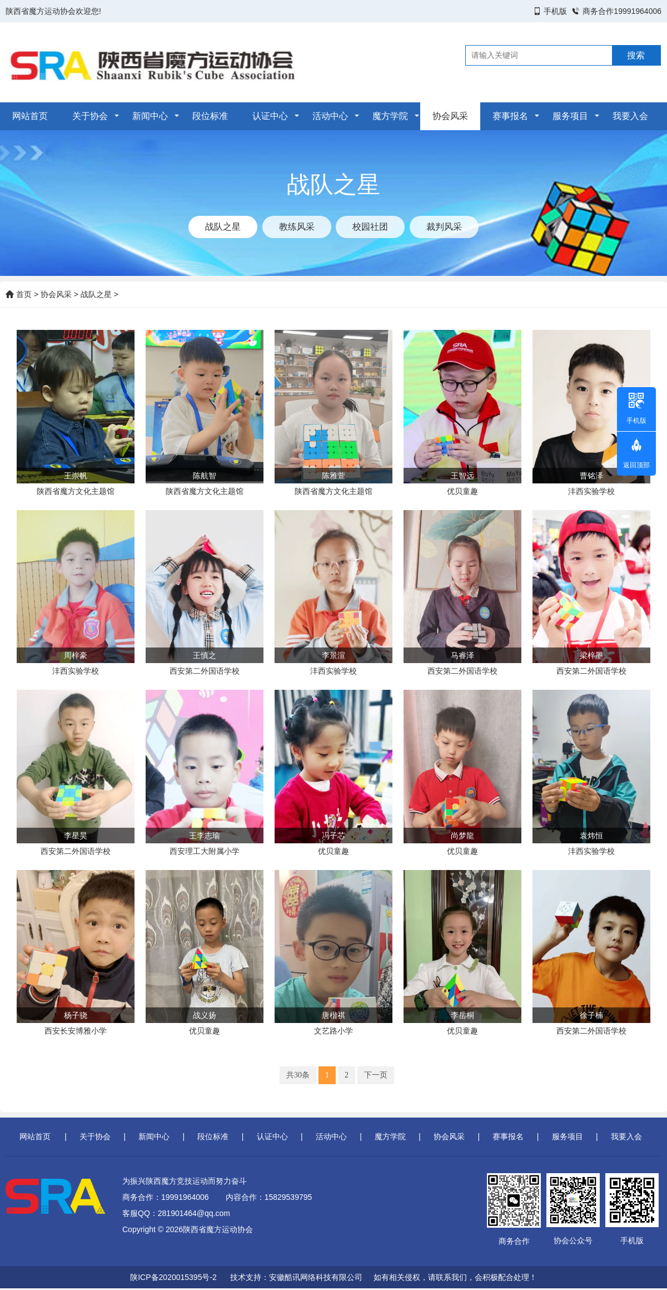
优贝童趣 (462, 491)
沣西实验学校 (591, 491)
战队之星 (96, 294)
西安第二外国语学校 (205, 670)
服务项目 (570, 116)
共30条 (298, 1075)
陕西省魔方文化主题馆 (76, 491)
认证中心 (270, 116)
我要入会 (630, 116)
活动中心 (330, 116)
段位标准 (210, 116)
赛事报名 (510, 116)
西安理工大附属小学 (205, 851)
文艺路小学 (333, 1030)
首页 (19, 294)
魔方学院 (390, 116)
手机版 (555, 11)
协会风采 (450, 116)
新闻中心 (150, 116)
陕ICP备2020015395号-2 (173, 1277)
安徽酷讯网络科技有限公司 (315, 1277)
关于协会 (90, 116)
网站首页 (30, 116)
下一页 (375, 1075)
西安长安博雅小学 (75, 1030)
